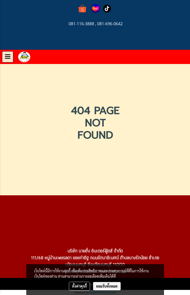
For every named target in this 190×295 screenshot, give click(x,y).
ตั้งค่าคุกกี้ (79, 286)
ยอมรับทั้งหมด (107, 286)
